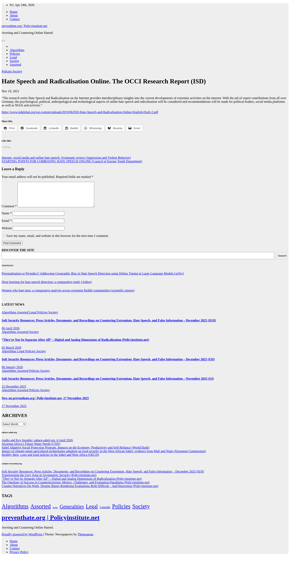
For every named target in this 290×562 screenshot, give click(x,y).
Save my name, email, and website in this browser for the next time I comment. (57, 240)
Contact (15, 19)
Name (7, 218)
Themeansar (85, 539)
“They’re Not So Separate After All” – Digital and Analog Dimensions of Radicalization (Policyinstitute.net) (75, 344)
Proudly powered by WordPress (22, 539)
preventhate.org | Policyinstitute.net (24, 26)
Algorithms (17, 50)
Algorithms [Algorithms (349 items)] (15, 511)
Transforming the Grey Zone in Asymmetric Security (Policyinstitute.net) (49, 480)
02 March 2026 (11, 352)
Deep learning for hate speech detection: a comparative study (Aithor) (47, 286)
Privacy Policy (19, 557)
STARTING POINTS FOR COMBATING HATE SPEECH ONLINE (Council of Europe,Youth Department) (72, 161)
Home (14, 11)
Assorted (15, 64)
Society (14, 61)
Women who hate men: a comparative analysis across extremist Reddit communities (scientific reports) (68, 295)
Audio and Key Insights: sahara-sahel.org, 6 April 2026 (37, 445)
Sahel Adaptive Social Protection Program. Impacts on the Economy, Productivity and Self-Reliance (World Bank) (75, 452)
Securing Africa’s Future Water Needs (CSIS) (31, 448)
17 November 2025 (14, 411)
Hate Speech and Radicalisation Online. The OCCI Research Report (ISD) (104, 81)
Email (7, 225)
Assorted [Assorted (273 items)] (40, 511)
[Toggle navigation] (3, 40)
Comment (9, 211)
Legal (13, 57)
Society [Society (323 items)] (141, 511)
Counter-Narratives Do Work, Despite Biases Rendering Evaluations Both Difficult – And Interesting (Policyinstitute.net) (80, 491)
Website (7, 233)
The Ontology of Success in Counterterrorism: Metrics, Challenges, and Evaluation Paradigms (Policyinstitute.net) (76, 487)
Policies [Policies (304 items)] (121, 511)
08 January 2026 (12, 372)
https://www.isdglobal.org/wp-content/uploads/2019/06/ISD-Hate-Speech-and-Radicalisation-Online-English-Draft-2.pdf (80, 112)
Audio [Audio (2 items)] (55, 512)
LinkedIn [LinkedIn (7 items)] (105, 512)
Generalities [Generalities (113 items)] (72, 511)
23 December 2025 (14, 391)
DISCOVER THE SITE (18, 255)
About (14, 15)
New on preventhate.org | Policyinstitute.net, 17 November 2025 (45, 403)
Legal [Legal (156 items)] (92, 511)
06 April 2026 (11, 333)
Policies (15, 53)
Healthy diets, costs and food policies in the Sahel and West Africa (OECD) (50, 459)
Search (282, 260)
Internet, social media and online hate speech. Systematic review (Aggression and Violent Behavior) (66, 157)
